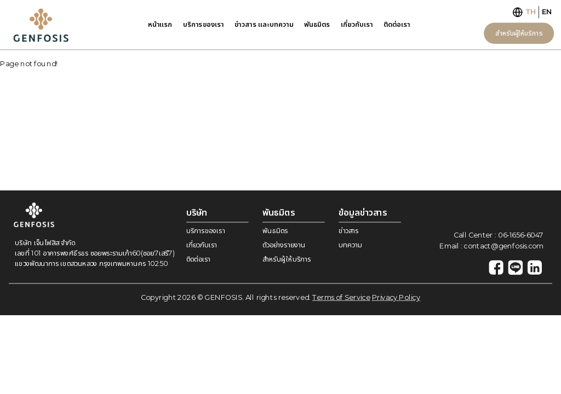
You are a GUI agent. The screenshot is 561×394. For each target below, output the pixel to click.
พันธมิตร (317, 24)
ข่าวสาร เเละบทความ (264, 24)
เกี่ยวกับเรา (357, 24)
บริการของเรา (203, 24)
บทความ (350, 245)
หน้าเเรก (160, 24)
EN (547, 12)
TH (530, 12)
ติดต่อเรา (396, 24)
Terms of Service (341, 297)
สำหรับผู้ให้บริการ (518, 32)
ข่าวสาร (348, 231)
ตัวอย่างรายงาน (283, 245)
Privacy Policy (396, 297)
